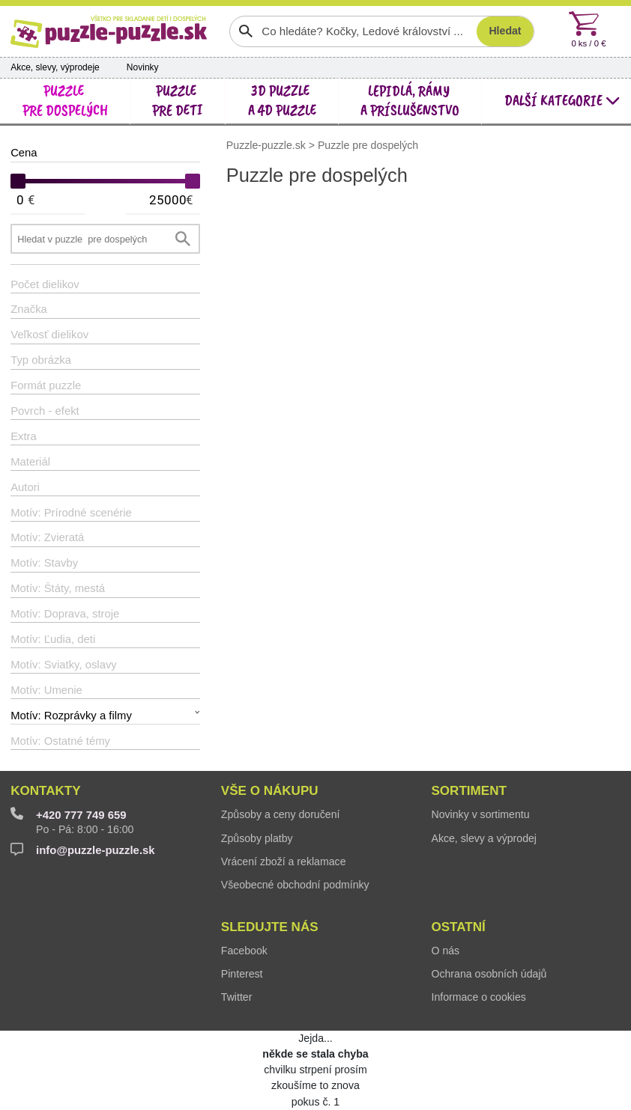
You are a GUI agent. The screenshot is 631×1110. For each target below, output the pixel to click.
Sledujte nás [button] (269, 927)
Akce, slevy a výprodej (484, 838)
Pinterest (242, 974)
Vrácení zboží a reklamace (283, 861)
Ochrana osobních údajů (488, 974)
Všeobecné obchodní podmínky (295, 885)
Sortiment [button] (468, 791)
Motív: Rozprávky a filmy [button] (71, 716)
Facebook (244, 951)
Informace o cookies (478, 997)
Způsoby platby (257, 838)
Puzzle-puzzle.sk (267, 144)
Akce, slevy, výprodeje (55, 67)
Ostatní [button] (458, 927)
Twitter (237, 997)
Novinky (143, 67)
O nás (445, 951)
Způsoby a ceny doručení (280, 814)
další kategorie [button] (562, 100)
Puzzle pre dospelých (368, 144)
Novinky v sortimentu (480, 814)
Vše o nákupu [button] (269, 791)
